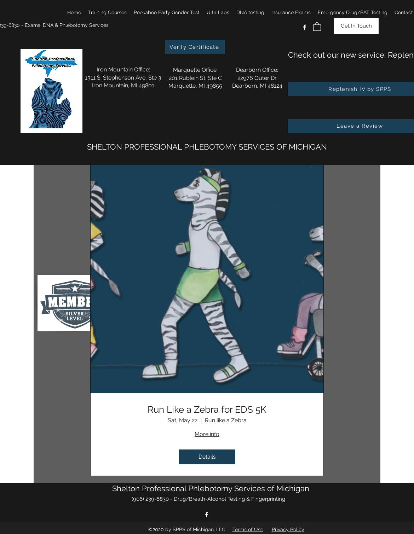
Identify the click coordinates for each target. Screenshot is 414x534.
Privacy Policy (288, 529)
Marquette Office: (195, 69)
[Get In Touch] (356, 26)
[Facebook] (304, 27)
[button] (107, 12)
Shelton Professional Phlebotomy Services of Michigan (210, 488)
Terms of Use (247, 529)
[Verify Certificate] (195, 47)
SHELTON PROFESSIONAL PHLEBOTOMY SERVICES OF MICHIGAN (207, 146)
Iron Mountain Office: (123, 69)
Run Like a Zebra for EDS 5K (207, 409)
